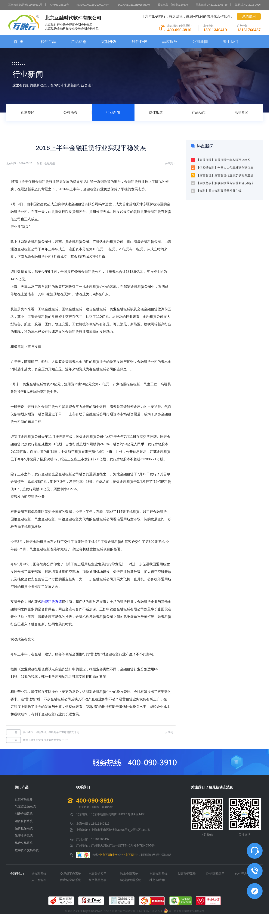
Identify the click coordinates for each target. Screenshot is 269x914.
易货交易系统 (24, 843)
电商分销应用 (97, 873)
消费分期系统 (24, 813)
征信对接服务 (24, 799)
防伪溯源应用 (215, 873)
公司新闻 (200, 41)
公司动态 (70, 112)
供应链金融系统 (25, 806)
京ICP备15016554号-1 (149, 911)
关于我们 (230, 41)
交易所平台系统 (70, 873)
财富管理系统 (187, 873)
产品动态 (78, 41)
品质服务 (169, 41)
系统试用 (249, 16)
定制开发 (109, 41)
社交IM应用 (157, 879)
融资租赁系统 (51, 601)
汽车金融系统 (129, 873)
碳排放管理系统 (130, 879)
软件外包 (139, 41)
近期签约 (27, 112)
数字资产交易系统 (27, 850)
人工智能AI (38, 879)
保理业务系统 (24, 835)
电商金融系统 (158, 873)
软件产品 (48, 41)
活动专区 (241, 112)
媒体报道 (156, 112)
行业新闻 (113, 112)
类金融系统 (38, 873)
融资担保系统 (24, 828)
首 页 (19, 41)
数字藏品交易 (97, 879)
